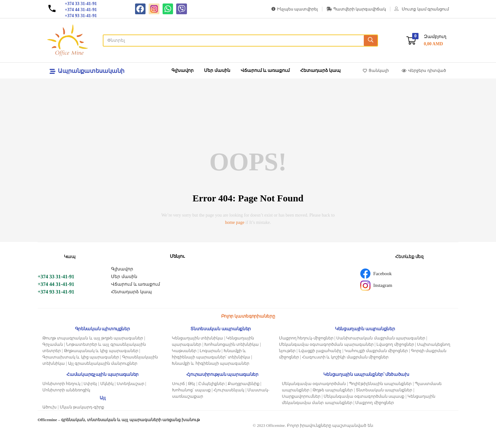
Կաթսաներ (184, 350)
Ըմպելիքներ (211, 383)
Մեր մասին (217, 70)
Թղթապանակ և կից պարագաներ (101, 350)
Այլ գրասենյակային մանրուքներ (103, 363)
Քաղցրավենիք (243, 383)
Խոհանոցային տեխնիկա (231, 344)
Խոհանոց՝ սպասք (191, 390)
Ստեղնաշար (130, 383)
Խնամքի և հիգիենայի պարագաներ (210, 363)
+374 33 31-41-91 (56, 276)
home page (234, 222)
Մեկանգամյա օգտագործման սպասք (364, 396)
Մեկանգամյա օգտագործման (314, 383)
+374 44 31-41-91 (56, 284)
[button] (426, 40)
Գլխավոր (182, 70)
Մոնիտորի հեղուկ (61, 383)
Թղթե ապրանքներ (333, 390)
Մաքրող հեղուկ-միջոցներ (306, 338)
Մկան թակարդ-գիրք (82, 407)
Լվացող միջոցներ (395, 344)
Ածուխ (49, 407)
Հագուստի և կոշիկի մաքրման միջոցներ (345, 357)
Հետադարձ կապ (320, 70)
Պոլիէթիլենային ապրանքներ (380, 383)
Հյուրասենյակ (229, 390)
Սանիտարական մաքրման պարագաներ (380, 338)
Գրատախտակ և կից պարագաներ (80, 357)
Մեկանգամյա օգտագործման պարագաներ (326, 344)
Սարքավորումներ (301, 396)
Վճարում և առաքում (265, 70)
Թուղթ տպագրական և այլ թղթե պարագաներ (92, 338)
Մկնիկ (107, 383)
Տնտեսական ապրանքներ (384, 390)
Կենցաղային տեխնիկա (197, 338)
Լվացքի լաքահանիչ (320, 350)
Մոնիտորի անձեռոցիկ (66, 390)
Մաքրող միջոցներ (374, 402)
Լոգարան (210, 350)
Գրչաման (52, 344)
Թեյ (191, 383)
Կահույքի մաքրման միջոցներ (376, 350)
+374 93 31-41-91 (56, 291)
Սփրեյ (90, 383)
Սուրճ (178, 383)
